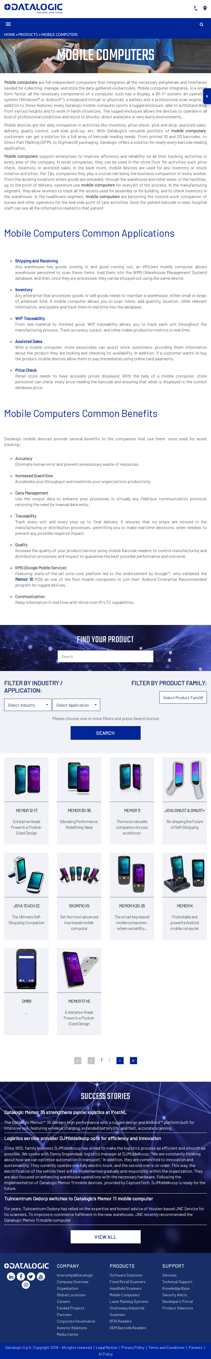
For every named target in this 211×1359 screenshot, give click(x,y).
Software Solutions (126, 1275)
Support (173, 1266)
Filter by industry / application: (33, 686)
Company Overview (72, 1281)
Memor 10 (24, 579)
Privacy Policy (132, 1347)
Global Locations (71, 1294)
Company (68, 1266)
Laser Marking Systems (129, 1301)
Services (169, 1275)
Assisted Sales (28, 341)
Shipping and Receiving (36, 260)
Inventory (23, 289)
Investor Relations (72, 1327)
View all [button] (105, 1237)
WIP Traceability (30, 318)
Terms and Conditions (166, 1347)
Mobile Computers (59, 34)
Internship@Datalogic (75, 1275)
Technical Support (177, 1281)
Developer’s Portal (177, 1301)
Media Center (68, 1334)
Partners (64, 1314)
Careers (63, 1301)
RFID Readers (121, 1321)
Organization (67, 1288)
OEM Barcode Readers (128, 1327)
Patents (195, 1347)
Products (28, 34)
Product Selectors (177, 1308)
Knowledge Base (176, 1288)
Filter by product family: (169, 682)
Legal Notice (106, 1347)
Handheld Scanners (126, 1288)
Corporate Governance (76, 1321)
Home (9, 34)
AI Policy (106, 1354)
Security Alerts (174, 1294)
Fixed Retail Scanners (128, 1281)
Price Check (26, 370)
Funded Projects (70, 1308)
